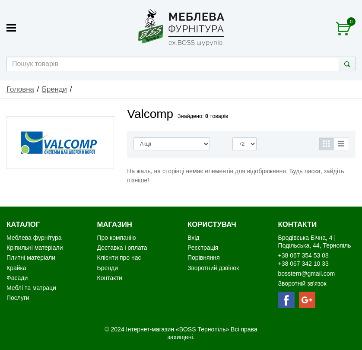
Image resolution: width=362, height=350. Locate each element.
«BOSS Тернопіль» (203, 329)
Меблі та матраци (31, 287)
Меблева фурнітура (34, 237)
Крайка (16, 267)
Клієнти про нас (119, 257)
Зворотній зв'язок (302, 283)
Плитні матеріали (30, 257)
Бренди (54, 89)
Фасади (17, 277)
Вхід (193, 237)
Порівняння (203, 257)
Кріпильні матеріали (34, 247)
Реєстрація (202, 247)
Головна (20, 89)
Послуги (17, 297)
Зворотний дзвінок (213, 267)
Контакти (109, 277)
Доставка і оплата (122, 247)
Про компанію (116, 237)
